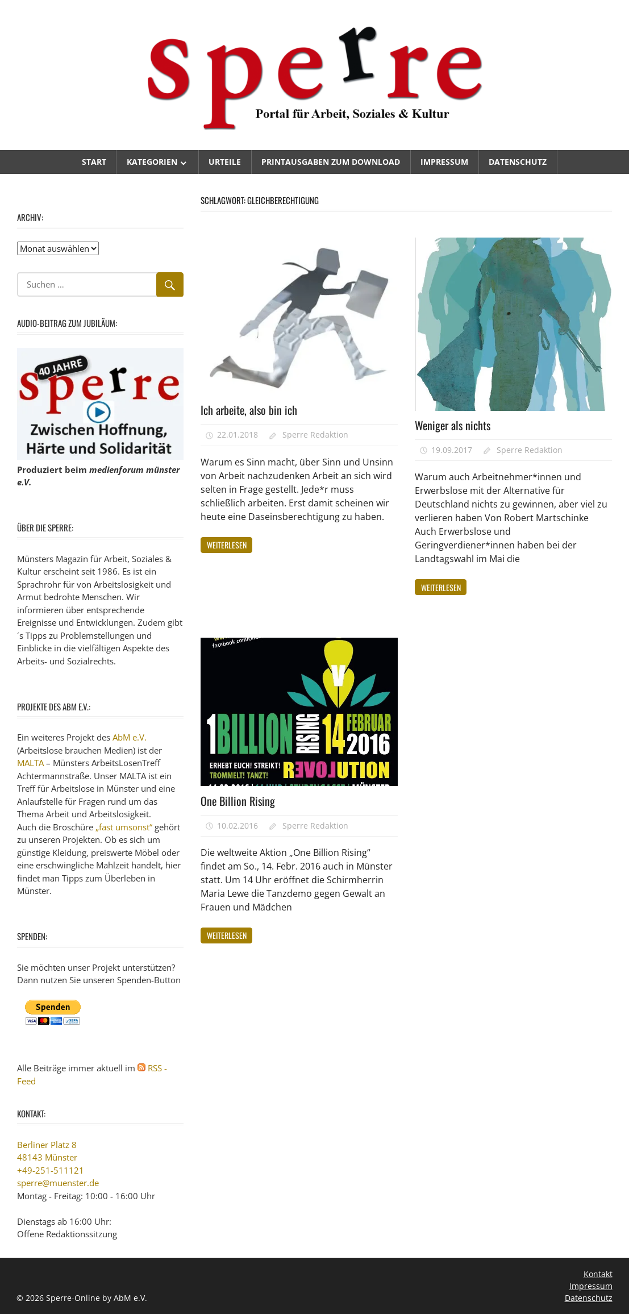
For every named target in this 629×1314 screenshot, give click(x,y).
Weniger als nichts (452, 425)
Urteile (225, 161)
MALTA (30, 762)
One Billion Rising (238, 800)
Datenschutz (518, 161)
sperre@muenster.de (58, 1182)
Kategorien (152, 161)
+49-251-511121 (50, 1170)
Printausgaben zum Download (330, 161)
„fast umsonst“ (123, 827)
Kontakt (598, 1274)
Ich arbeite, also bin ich (249, 409)
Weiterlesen (227, 545)
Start (94, 161)
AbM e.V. (130, 737)
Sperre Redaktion (315, 434)
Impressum (444, 161)
